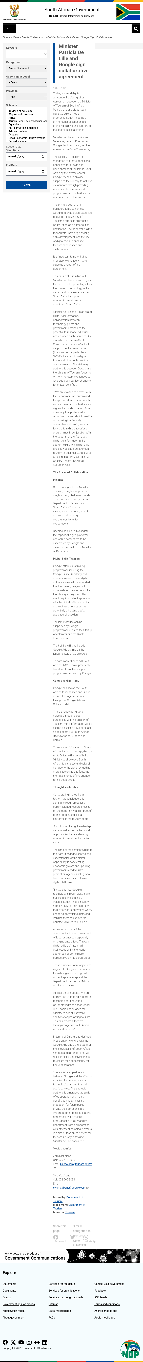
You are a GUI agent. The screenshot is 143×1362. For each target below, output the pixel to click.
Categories (13, 62)
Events (7, 1297)
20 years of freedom (26, 114)
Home (6, 37)
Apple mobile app (104, 1317)
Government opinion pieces (19, 1304)
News (15, 37)
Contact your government (109, 1283)
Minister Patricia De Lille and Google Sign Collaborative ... (80, 37)
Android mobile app (105, 1310)
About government (13, 1317)
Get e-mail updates (60, 1310)
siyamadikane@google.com (69, 1187)
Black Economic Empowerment (26, 138)
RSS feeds (100, 1297)
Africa (26, 117)
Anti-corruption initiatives (26, 128)
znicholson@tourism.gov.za (76, 1164)
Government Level (18, 76)
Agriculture (26, 124)
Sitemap (53, 1304)
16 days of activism (26, 111)
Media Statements (32, 37)
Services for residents (62, 1283)
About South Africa (14, 1310)
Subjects (11, 105)
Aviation (26, 134)
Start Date (12, 150)
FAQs (52, 1317)
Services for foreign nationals (66, 1297)
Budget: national (26, 141)
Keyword (11, 47)
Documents (9, 1290)
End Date (11, 165)
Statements (9, 1283)
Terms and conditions (107, 1304)
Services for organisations (64, 1290)
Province (12, 91)
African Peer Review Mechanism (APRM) (26, 121)
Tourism (70, 1212)
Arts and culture (26, 131)
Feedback (100, 1290)
